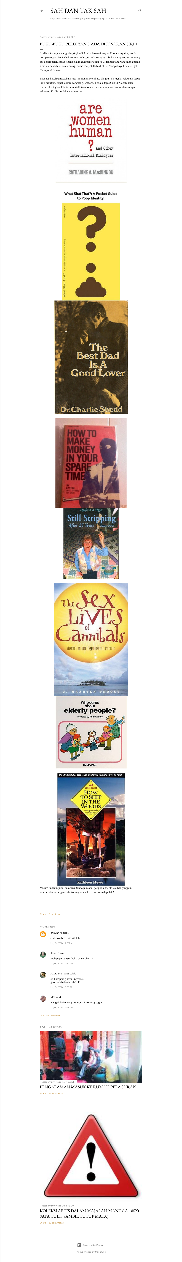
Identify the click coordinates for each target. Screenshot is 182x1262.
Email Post (54, 914)
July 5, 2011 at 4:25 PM (61, 1007)
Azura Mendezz (59, 973)
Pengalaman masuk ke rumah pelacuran (88, 1087)
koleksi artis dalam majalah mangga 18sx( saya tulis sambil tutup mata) (90, 1213)
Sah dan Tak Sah (78, 10)
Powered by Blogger (91, 1245)
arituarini (56, 932)
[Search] (140, 9)
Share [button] (43, 914)
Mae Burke (100, 1251)
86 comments (56, 1222)
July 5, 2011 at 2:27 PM (61, 963)
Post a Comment (50, 1015)
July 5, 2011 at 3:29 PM (61, 987)
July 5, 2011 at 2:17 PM (61, 943)
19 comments (56, 1093)
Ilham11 (54, 953)
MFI (52, 997)
